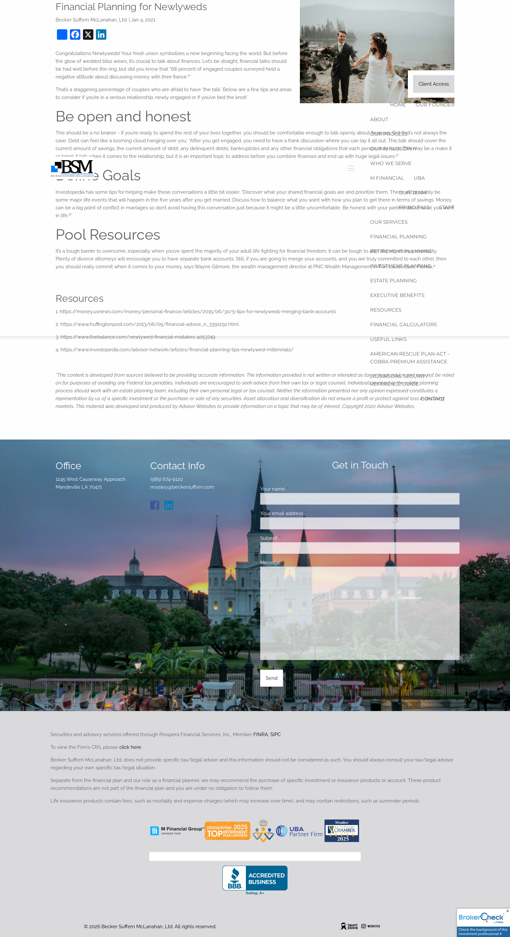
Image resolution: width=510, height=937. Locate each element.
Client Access (434, 84)
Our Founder (435, 105)
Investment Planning (400, 266)
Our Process (388, 134)
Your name (296, 489)
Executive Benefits (397, 295)
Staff (447, 207)
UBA (419, 178)
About (379, 119)
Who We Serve (390, 163)
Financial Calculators (403, 324)
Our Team (412, 192)
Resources (385, 310)
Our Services (389, 222)
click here (130, 747)
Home (398, 105)
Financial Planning (398, 236)
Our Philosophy (393, 149)
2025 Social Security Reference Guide (399, 380)
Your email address (305, 513)
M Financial (387, 178)
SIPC (275, 734)
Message (294, 563)
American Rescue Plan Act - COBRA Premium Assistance (410, 358)
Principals (414, 207)
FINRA (260, 734)
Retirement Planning (401, 251)
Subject (292, 538)
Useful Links (388, 339)
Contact (433, 399)
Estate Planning (393, 280)
